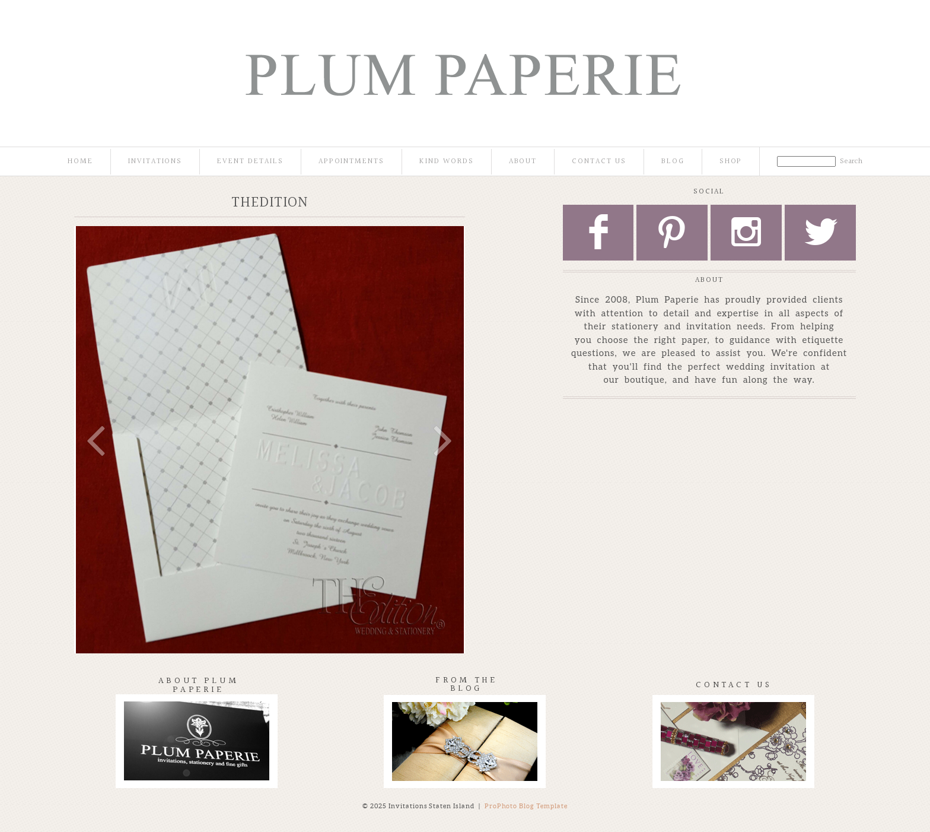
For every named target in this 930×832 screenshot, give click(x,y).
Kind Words (446, 162)
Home (80, 162)
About (523, 162)
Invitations (155, 162)
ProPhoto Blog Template (526, 805)
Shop (731, 162)
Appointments (351, 162)
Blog (672, 162)
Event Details (250, 162)
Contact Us (599, 162)
